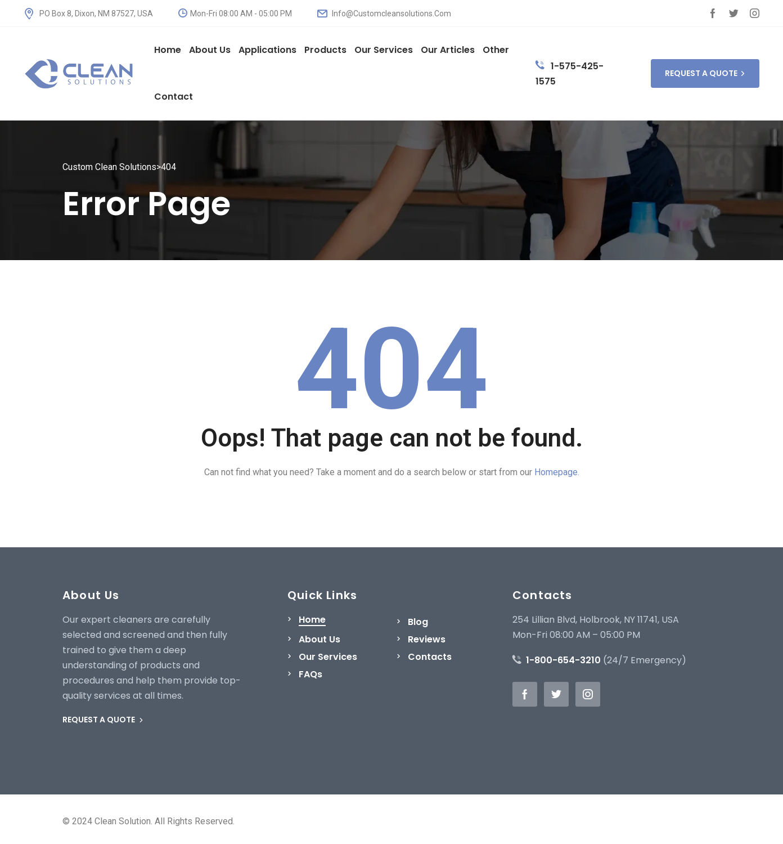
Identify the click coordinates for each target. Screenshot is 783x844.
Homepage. (556, 472)
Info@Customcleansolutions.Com (384, 13)
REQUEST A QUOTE (705, 73)
